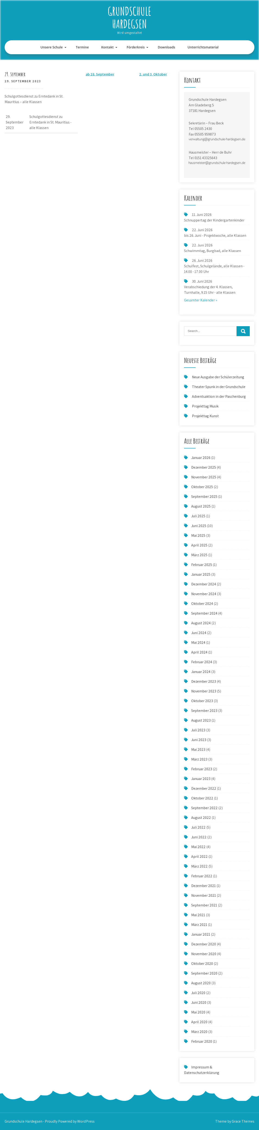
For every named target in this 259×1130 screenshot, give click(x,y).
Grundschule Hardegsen (129, 17)
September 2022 (204, 807)
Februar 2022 (201, 876)
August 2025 (201, 506)
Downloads (166, 47)
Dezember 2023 (203, 681)
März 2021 (199, 924)
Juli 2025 (198, 516)
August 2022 (201, 817)
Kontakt (107, 47)
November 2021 (203, 895)
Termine (82, 47)
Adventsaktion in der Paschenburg (219, 396)
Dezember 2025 (203, 467)
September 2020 (204, 973)
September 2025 (204, 496)
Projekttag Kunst (205, 415)
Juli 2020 (198, 992)
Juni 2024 (198, 632)
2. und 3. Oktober (153, 74)
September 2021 (204, 905)
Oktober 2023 (202, 700)
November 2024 (203, 593)
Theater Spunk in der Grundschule (218, 386)
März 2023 (199, 759)
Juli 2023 (198, 730)
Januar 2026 (200, 457)
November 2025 (203, 477)
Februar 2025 (201, 564)
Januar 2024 (200, 671)
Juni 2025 (198, 525)
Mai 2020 (198, 1012)
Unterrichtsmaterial (203, 47)
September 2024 (204, 613)
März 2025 (199, 554)
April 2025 (199, 545)
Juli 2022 (198, 827)
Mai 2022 (198, 846)
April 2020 (199, 1022)
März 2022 (199, 866)
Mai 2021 (198, 914)
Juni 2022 (199, 837)
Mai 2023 (198, 749)
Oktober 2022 (202, 798)
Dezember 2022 (203, 788)
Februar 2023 (201, 769)
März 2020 (199, 1031)
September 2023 (204, 710)
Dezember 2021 (203, 885)
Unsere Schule (51, 47)
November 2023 (203, 691)
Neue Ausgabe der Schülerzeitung (218, 377)
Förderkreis (136, 47)
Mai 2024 (198, 642)
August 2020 (201, 983)
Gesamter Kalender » (200, 300)
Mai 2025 (198, 535)
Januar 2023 (200, 778)
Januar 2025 (200, 574)
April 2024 (199, 652)
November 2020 (203, 953)
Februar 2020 (201, 1041)
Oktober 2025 (202, 486)
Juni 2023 (198, 739)
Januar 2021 (200, 934)
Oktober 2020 (202, 963)
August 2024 (201, 623)
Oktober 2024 (202, 603)
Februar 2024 (201, 662)
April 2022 (199, 856)
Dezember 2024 (203, 584)
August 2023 (201, 720)
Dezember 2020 (203, 944)
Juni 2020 (198, 1002)
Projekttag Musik (205, 406)
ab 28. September (100, 74)
